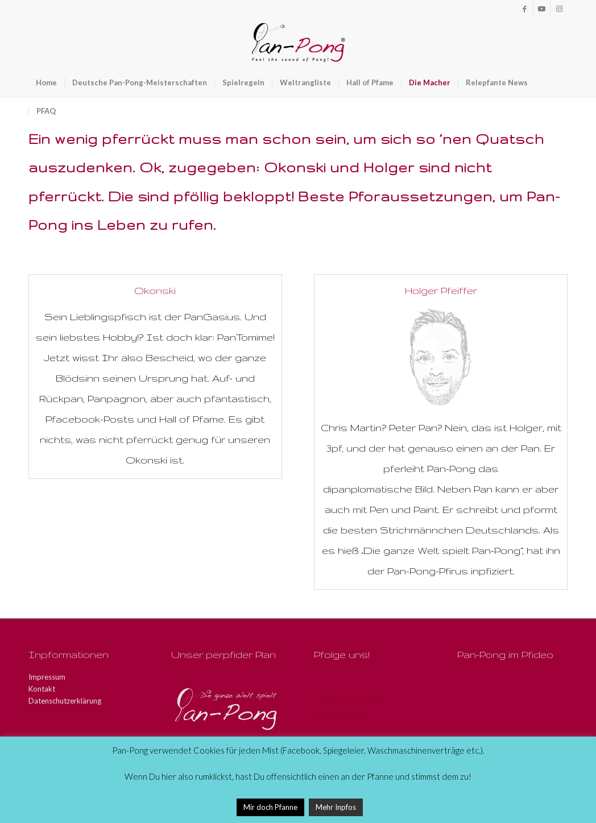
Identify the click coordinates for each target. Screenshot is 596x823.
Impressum (46, 676)
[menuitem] (46, 82)
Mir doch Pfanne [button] (270, 807)
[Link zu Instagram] (559, 8)
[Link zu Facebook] (524, 8)
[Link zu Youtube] (541, 8)
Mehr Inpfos (336, 807)
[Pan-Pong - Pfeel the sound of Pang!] (298, 42)
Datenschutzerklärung (64, 700)
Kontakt (41, 688)
